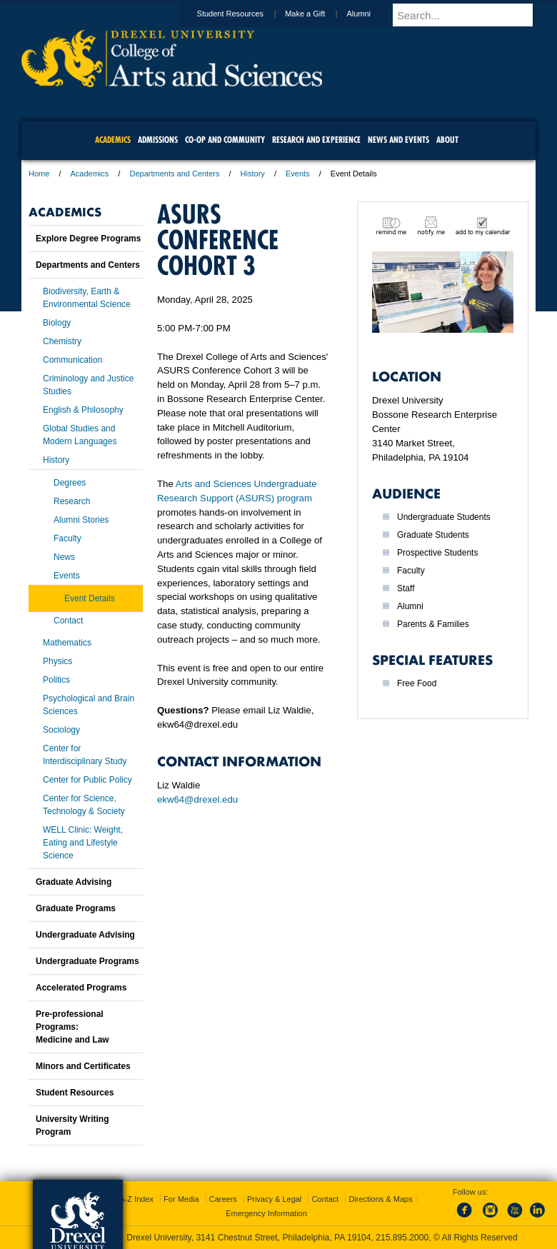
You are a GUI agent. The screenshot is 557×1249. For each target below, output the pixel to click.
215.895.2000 (402, 1238)
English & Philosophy (83, 410)
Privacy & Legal (274, 1199)
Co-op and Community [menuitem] (225, 139)
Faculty (67, 538)
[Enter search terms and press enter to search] (470, 15)
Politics (56, 680)
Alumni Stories (81, 520)
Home (39, 173)
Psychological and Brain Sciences (88, 704)
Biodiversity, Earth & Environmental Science (87, 297)
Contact (68, 621)
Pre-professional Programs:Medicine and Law (72, 1027)
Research (72, 501)
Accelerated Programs (81, 988)
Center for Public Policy (87, 780)
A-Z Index (136, 1199)
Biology (57, 323)
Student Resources (244, 13)
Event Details (89, 598)
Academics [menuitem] (113, 139)
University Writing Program (72, 1125)
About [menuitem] (447, 139)
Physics (57, 661)
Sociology (61, 730)
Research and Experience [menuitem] (316, 139)
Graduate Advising (73, 882)
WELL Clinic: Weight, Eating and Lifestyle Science (83, 843)
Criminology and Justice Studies (88, 384)
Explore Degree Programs (88, 239)
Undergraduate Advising (85, 935)
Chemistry (62, 341)
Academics (90, 173)
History (253, 173)
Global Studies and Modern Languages (79, 434)
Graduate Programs (76, 908)
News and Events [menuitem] (398, 139)
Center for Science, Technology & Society (84, 804)
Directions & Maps (380, 1199)
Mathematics (67, 643)
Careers (223, 1199)
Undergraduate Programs (87, 961)
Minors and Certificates (83, 1066)
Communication (72, 360)
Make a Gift (318, 13)
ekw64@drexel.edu (197, 799)
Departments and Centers (174, 173)
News (64, 557)
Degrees (70, 483)
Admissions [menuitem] (158, 139)
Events (298, 173)
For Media (181, 1199)
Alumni (372, 13)
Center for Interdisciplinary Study (84, 754)
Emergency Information (266, 1213)
